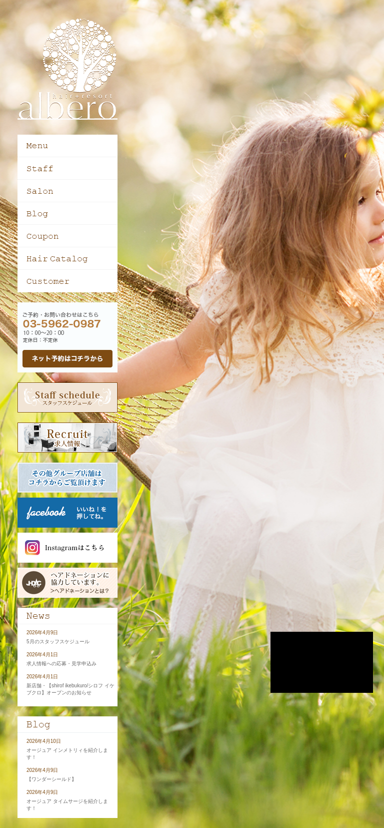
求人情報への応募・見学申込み (61, 663)
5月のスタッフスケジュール (58, 641)
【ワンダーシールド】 (51, 779)
